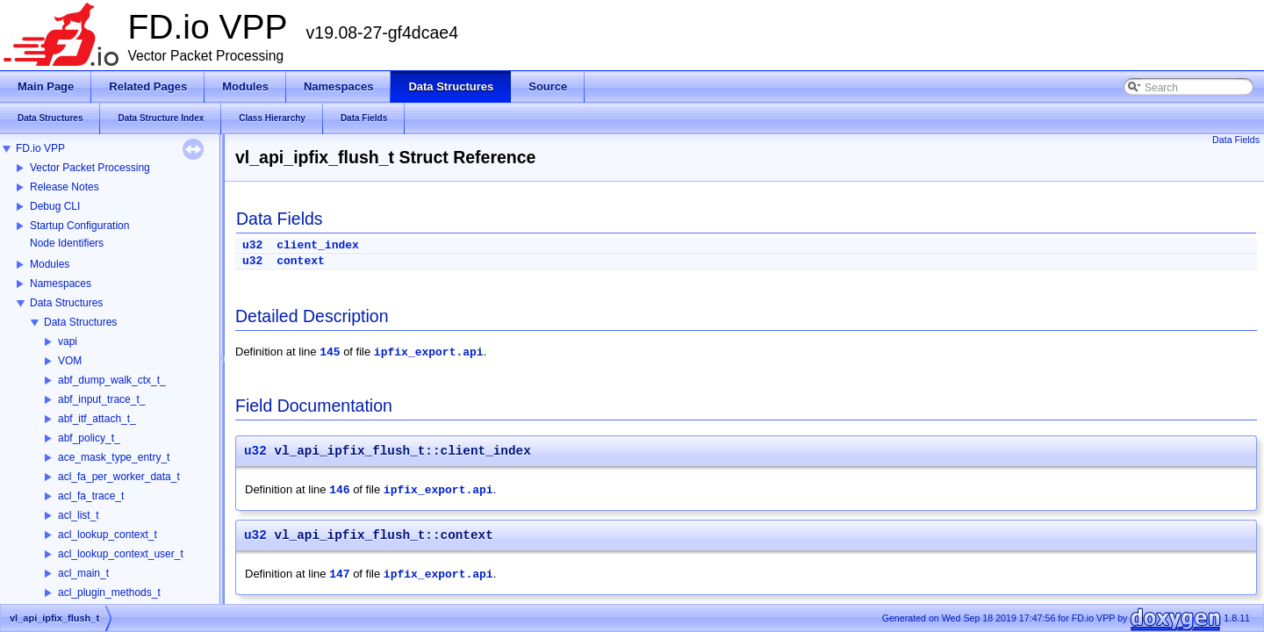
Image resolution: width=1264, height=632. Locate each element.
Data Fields (1236, 139)
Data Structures (66, 303)
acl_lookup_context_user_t (120, 554)
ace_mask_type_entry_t (113, 457)
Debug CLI (55, 206)
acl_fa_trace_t (91, 496)
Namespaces (60, 283)
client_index (317, 245)
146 (339, 490)
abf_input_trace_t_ (101, 399)
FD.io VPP (40, 148)
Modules (49, 264)
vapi (67, 341)
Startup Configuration (79, 225)
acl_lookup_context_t (107, 534)
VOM (70, 361)
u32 (252, 245)
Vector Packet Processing (90, 168)
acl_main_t (83, 573)
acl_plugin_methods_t (109, 592)
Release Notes (64, 187)
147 (339, 574)
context (300, 261)
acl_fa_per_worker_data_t (119, 476)
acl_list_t (78, 515)
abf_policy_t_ (89, 438)
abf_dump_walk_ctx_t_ (112, 380)
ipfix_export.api (429, 352)
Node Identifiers (67, 243)
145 (330, 352)
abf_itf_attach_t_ (97, 419)
